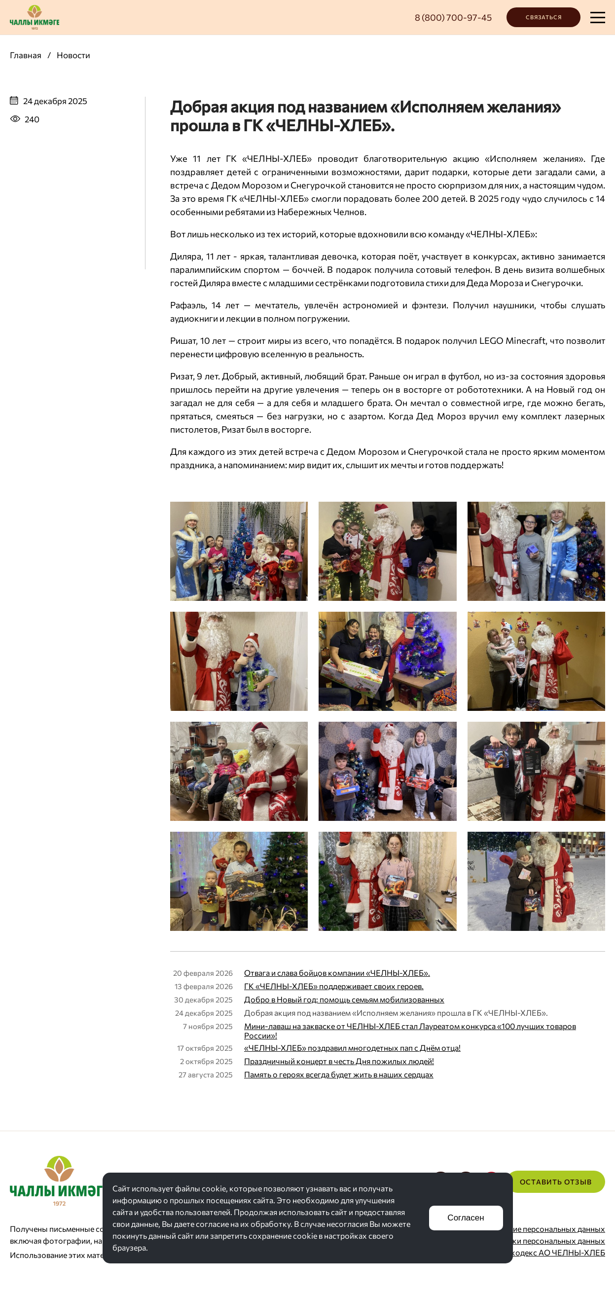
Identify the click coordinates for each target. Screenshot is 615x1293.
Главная (25, 55)
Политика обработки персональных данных (523, 1240)
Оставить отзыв (556, 1182)
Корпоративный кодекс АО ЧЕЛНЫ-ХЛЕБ (527, 1252)
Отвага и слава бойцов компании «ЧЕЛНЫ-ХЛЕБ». (337, 972)
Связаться (544, 17)
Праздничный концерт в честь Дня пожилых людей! (339, 1061)
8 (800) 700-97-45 (453, 17)
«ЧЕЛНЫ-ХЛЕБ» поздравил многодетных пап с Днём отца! (352, 1047)
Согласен (465, 1217)
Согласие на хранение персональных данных (523, 1228)
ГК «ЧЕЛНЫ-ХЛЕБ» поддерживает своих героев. (334, 986)
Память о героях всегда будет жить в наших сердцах (339, 1074)
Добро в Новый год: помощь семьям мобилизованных (344, 999)
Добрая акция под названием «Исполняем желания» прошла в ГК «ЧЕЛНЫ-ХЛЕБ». (396, 1012)
